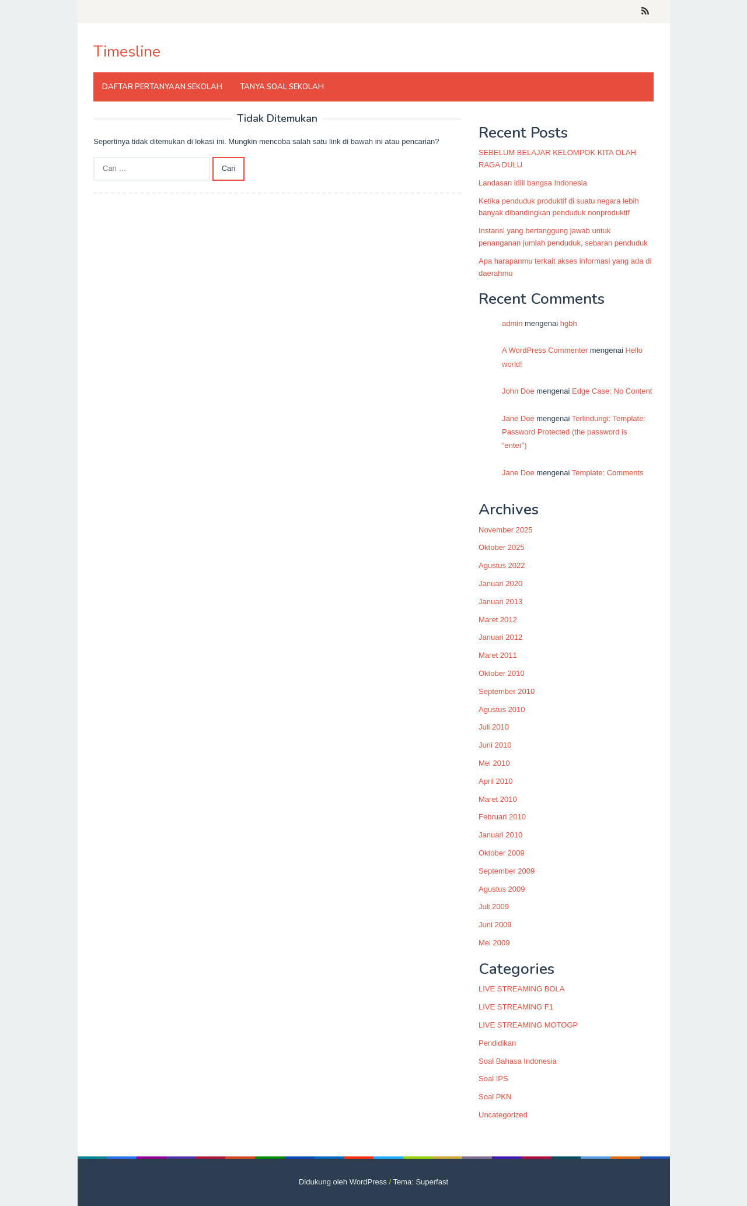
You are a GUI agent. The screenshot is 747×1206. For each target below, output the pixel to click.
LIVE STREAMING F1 (516, 1006)
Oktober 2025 (502, 547)
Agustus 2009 (502, 889)
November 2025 (506, 529)
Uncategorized (503, 1114)
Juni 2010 (495, 745)
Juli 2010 (494, 727)
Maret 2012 (498, 619)
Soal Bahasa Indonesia (518, 1061)
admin (512, 323)
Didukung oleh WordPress (343, 1181)
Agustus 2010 (502, 709)
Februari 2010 (502, 816)
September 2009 (507, 871)
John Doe (518, 391)
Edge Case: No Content (612, 391)
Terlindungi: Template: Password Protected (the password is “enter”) (573, 432)
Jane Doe (518, 418)
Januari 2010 (500, 834)
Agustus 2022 (502, 565)
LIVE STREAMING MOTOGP (528, 1025)
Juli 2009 (494, 906)
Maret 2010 (498, 799)
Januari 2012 (500, 637)
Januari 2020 (500, 583)
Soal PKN (495, 1096)
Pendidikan (497, 1043)
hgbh (568, 323)
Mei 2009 (494, 942)
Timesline (126, 51)
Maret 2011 (498, 655)
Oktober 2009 (502, 853)
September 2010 (507, 691)
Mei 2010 (494, 763)
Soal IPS (493, 1078)
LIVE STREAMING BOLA (521, 988)
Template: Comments (608, 472)
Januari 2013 (500, 601)
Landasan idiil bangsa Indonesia (533, 182)
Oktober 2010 (502, 673)
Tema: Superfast (420, 1181)
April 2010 (496, 781)
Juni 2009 (495, 924)
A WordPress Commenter (545, 350)
